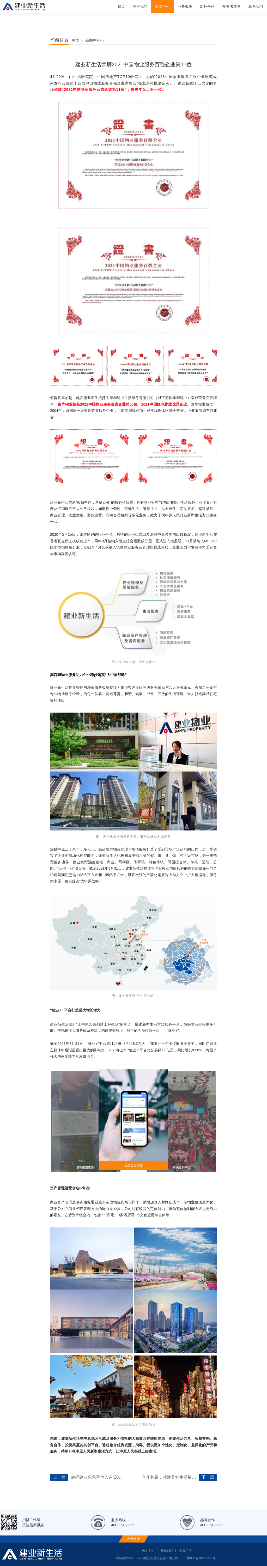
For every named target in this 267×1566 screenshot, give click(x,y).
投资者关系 (231, 6)
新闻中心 (162, 6)
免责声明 (185, 1550)
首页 (121, 6)
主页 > (77, 40)
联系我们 (255, 6)
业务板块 (185, 6)
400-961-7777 (122, 1525)
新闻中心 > (94, 40)
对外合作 (207, 6)
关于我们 (140, 6)
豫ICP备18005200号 (201, 1558)
